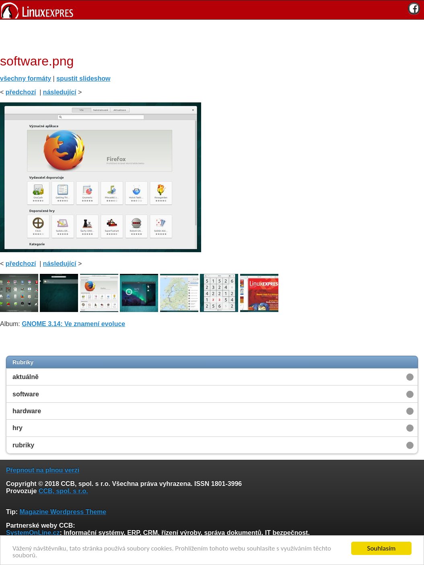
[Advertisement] (209, 36)
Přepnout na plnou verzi (42, 470)
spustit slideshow (83, 78)
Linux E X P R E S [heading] (212, 9)
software (25, 394)
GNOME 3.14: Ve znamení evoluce (73, 323)
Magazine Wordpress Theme (62, 511)
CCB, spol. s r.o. (63, 490)
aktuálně (25, 376)
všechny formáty (25, 78)
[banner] (212, 10)
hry (17, 427)
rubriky (23, 445)
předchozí (21, 92)
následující (59, 92)
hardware (26, 411)
